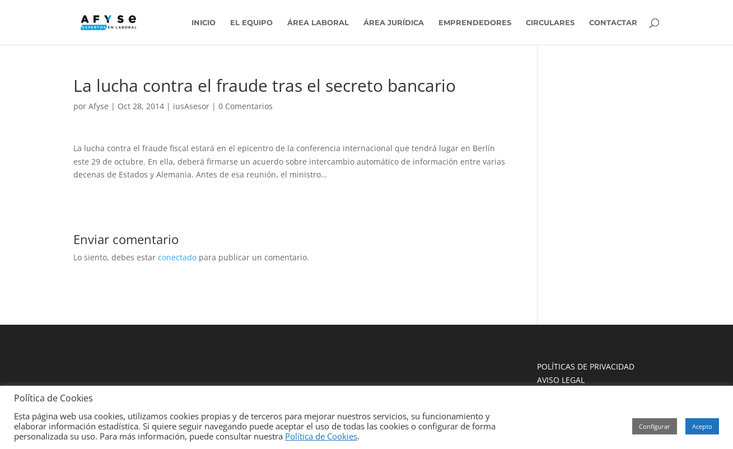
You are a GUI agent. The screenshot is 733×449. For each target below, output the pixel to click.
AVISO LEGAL (561, 380)
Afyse (98, 106)
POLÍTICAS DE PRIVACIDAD (585, 366)
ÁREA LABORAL (318, 22)
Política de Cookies (321, 436)
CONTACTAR (613, 22)
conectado (177, 257)
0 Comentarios (245, 106)
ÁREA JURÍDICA (393, 22)
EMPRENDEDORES (474, 22)
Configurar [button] (654, 426)
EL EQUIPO (251, 22)
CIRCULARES (550, 22)
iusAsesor (191, 106)
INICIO (204, 22)
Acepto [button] (702, 426)
